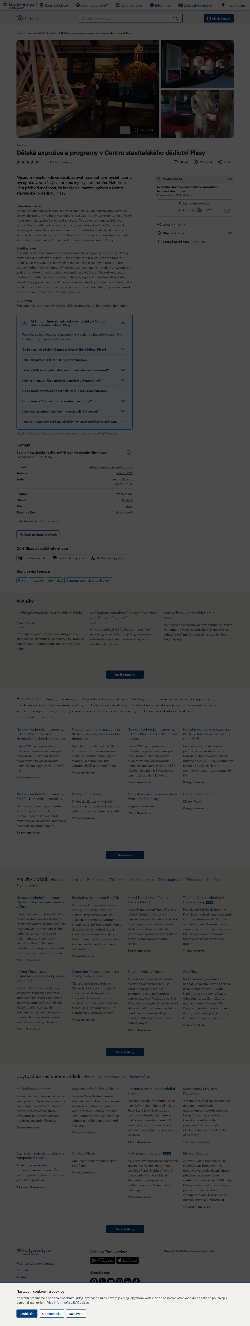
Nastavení (76, 1313)
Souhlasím (26, 1313)
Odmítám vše (51, 1313)
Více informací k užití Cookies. (68, 1302)
